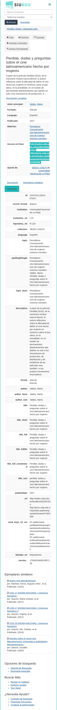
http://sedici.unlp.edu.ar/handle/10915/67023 (40, 147)
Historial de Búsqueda (21, 668)
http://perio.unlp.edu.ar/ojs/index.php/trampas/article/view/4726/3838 (40, 157)
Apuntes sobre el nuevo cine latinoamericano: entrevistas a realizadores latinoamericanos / (27, 641)
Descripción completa (16, 98)
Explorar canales (18, 685)
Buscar (11, 22)
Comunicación (36, 129)
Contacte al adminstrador (22, 705)
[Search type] (28, 17)
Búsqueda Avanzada (20, 671)
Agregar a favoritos (18, 43)
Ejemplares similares (33, 182)
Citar (11, 37)
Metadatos (12, 189)
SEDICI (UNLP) (39, 167)
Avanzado (25, 22)
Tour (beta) (16, 688)
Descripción (12, 182)
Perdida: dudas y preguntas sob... (23, 29)
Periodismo (35, 126)
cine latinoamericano (39, 132)
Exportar (40, 37)
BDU (8, 4)
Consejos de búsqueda (21, 699)
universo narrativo (38, 138)
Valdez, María (36, 104)
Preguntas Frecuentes (21, 702)
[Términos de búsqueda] (28, 12)
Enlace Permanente (18, 49)
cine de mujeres (37, 135)
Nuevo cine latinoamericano (22, 580)
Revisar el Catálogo (20, 682)
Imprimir (25, 37)
